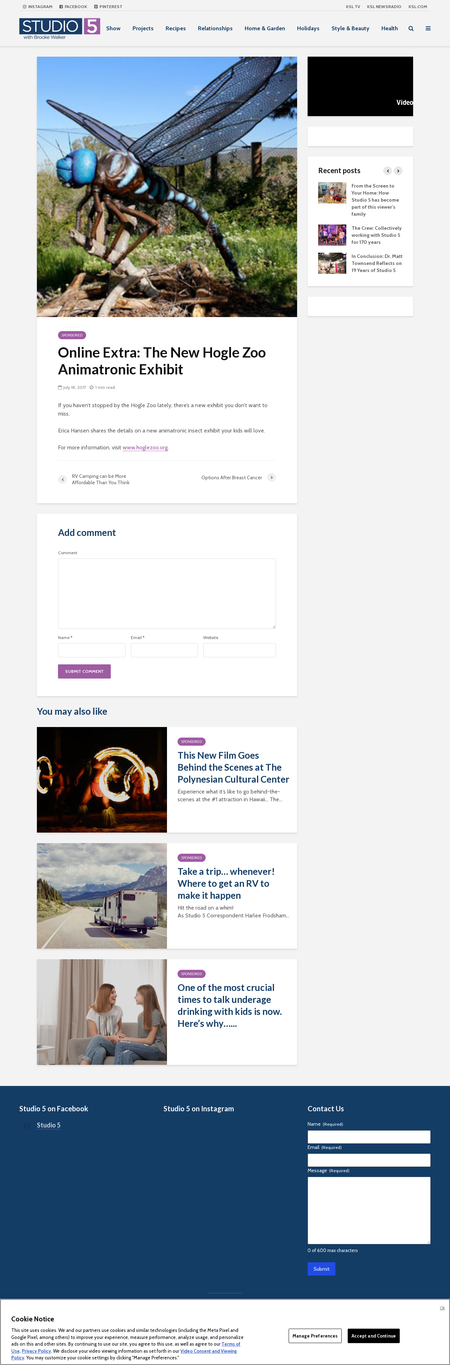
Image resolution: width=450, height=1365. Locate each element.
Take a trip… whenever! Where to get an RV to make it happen (226, 883)
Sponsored (72, 335)
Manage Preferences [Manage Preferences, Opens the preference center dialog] (315, 1335)
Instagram (37, 6)
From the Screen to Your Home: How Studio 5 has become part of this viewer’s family (375, 200)
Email (137, 638)
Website (210, 638)
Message (328, 1170)
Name (65, 638)
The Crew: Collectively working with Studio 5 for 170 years (377, 235)
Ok (442, 1308)
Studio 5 (48, 1125)
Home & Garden (265, 28)
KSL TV (353, 6)
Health (389, 28)
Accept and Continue (374, 1335)
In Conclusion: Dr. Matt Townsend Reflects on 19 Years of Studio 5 (377, 263)
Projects (143, 28)
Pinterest (108, 6)
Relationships (215, 28)
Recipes (176, 28)
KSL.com (418, 6)
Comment (67, 553)
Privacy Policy (36, 1351)
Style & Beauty (350, 28)
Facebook (73, 6)
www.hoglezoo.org (145, 447)
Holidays (308, 28)
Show (113, 28)
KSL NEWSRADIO (384, 6)
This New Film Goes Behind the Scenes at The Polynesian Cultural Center (233, 767)
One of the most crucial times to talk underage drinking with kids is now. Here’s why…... (230, 1005)
